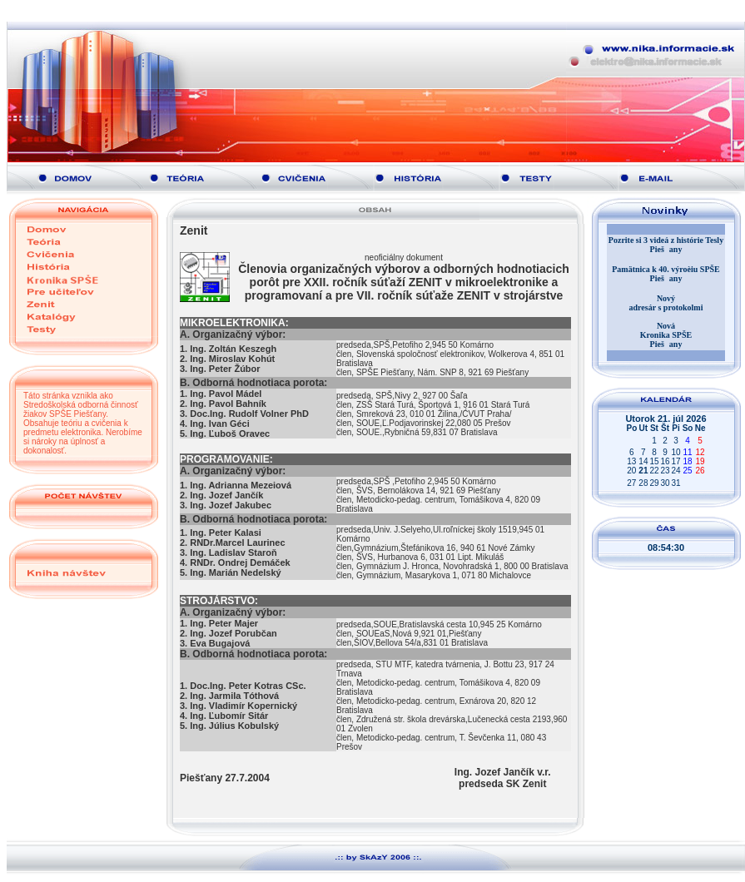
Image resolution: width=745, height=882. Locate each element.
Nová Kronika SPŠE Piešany (666, 335)
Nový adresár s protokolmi (666, 303)
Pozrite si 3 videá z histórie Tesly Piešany (665, 244)
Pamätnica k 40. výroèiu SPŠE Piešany (666, 274)
